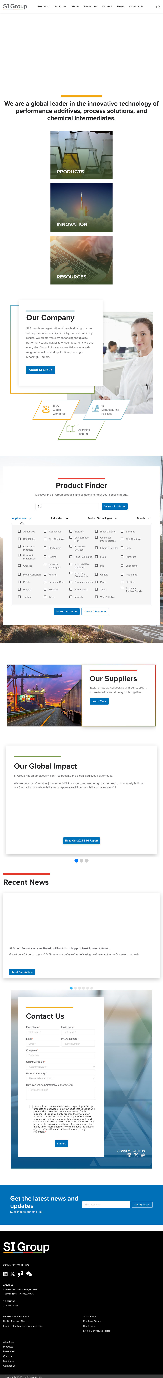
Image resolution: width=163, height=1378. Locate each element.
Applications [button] (22, 518)
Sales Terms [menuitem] (89, 1316)
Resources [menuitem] (9, 1351)
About (75, 6)
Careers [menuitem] (7, 1356)
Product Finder (81, 485)
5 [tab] (86, 988)
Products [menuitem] (8, 1346)
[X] (13, 1273)
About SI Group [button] (41, 369)
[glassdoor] (143, 1155)
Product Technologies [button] (102, 518)
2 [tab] (77, 988)
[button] (76, 861)
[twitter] (136, 1155)
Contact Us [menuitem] (9, 1365)
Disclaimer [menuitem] (89, 1326)
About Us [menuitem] (8, 1341)
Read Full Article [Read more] (22, 972)
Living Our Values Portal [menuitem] (96, 1330)
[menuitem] (42, 1360)
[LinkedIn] (129, 1154)
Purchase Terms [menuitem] (92, 1321)
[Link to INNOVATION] (81, 207)
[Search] (67, 506)
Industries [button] (59, 518)
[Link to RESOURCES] (81, 260)
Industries (60, 6)
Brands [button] (144, 518)
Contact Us (136, 6)
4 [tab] (83, 988)
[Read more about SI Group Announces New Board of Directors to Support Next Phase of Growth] (81, 918)
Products (43, 6)
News (120, 6)
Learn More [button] (99, 701)
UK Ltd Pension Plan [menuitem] (14, 1321)
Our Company (50, 317)
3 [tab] (80, 988)
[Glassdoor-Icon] (21, 1273)
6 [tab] (88, 988)
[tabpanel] (81, 935)
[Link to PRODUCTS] (81, 155)
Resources (90, 6)
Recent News (26, 882)
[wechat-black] (29, 1273)
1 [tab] (74, 988)
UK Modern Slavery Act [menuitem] (16, 1316)
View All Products (95, 611)
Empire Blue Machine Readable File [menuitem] (23, 1326)
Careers (107, 6)
